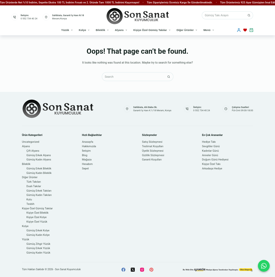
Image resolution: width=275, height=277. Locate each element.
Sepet (85, 168)
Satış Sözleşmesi (152, 141)
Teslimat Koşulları (152, 146)
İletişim (86, 150)
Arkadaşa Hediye (212, 168)
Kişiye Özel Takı (211, 164)
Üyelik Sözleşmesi (153, 150)
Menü (209, 30)
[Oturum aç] (239, 30)
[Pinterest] (151, 270)
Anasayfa (87, 141)
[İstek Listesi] (245, 30)
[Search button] (249, 15)
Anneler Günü (210, 155)
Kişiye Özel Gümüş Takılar (152, 30)
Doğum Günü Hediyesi (215, 159)
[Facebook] (123, 270)
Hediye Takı (209, 141)
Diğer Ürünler (188, 30)
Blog (84, 155)
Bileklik (103, 30)
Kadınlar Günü (210, 150)
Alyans (121, 30)
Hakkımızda (89, 146)
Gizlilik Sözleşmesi (153, 155)
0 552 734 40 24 (29, 18)
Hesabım (87, 164)
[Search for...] (223, 15)
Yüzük (67, 30)
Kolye (85, 30)
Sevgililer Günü (211, 146)
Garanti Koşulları (152, 159)
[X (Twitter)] (133, 270)
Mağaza (87, 159)
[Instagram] (142, 270)
